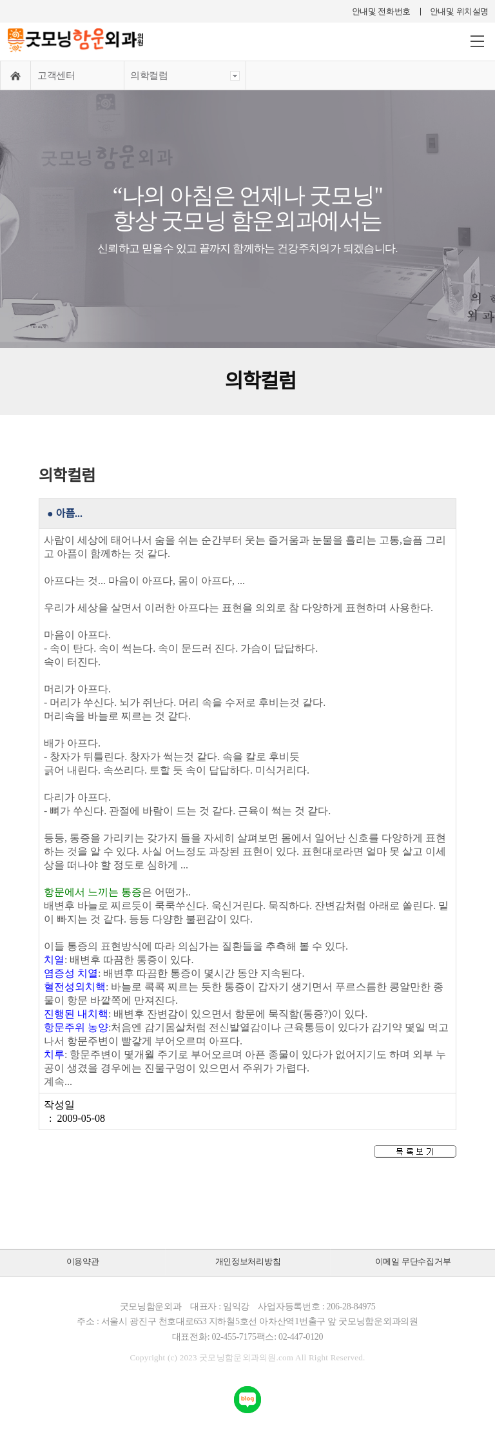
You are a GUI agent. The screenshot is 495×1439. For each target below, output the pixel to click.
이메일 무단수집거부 (413, 1261)
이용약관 (82, 1261)
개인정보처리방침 (248, 1261)
